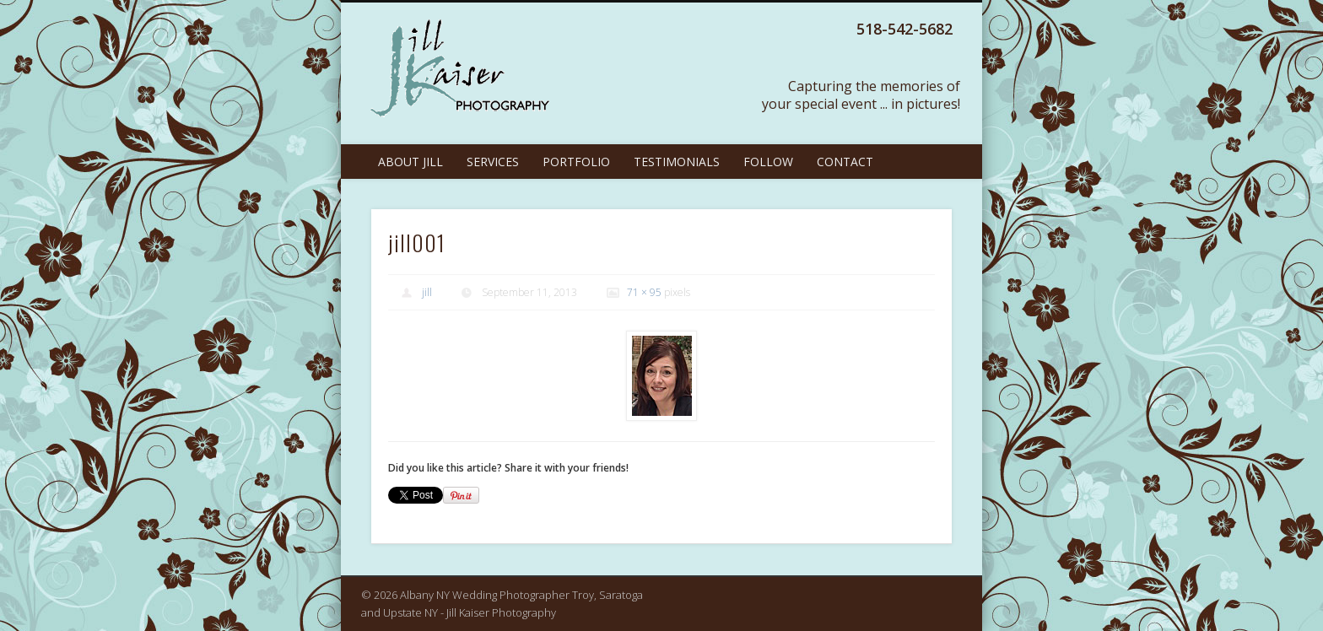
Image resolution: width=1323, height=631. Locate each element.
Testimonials (677, 162)
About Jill (410, 162)
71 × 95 (644, 292)
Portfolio (576, 162)
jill (427, 292)
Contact (845, 162)
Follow (768, 162)
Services (493, 162)
